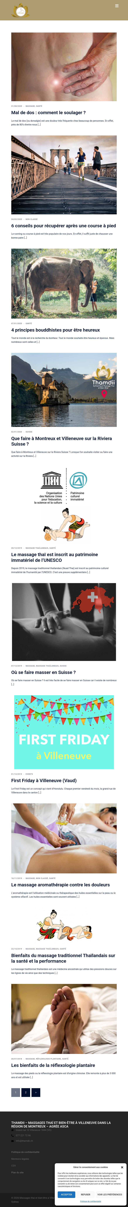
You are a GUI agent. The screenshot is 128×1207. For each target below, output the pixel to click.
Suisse (29, 432)
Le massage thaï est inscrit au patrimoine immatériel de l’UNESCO (54, 557)
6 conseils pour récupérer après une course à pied (63, 225)
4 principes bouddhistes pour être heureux (55, 330)
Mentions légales (20, 1159)
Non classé (32, 219)
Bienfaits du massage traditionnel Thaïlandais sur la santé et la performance (63, 958)
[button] (122, 1167)
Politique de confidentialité (90, 1201)
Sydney (15, 1201)
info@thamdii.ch (24, 1140)
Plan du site (17, 1172)
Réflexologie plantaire (48, 1059)
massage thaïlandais (37, 548)
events (29, 774)
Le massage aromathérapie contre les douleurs (60, 885)
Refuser (85, 1194)
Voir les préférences (110, 1194)
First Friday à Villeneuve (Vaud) (44, 780)
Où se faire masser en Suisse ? (43, 672)
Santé (39, 106)
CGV (13, 1165)
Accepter (66, 1194)
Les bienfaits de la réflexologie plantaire (53, 1065)
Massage (30, 106)
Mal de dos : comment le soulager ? (48, 112)
